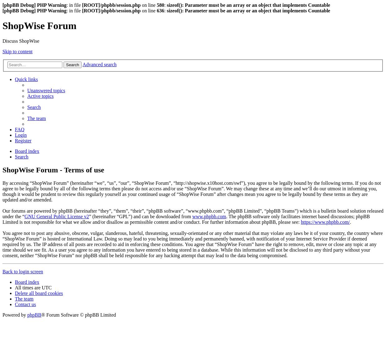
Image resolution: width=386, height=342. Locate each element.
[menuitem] (46, 90)
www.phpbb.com (209, 216)
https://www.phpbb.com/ (325, 222)
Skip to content (17, 51)
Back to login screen (22, 271)
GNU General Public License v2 (56, 216)
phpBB (34, 315)
